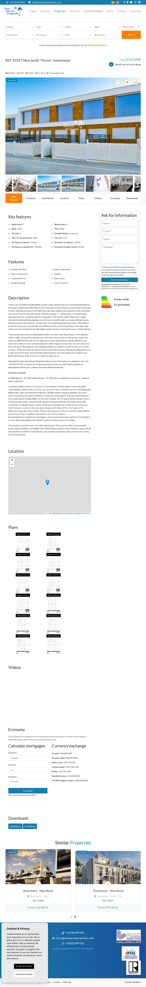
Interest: (12, 765)
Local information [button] (93, 11)
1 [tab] (71, 917)
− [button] (12, 465)
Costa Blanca (38, 386)
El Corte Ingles (71, 408)
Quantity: (12, 752)
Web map (67, 982)
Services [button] (75, 11)
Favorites (135, 11)
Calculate (28, 790)
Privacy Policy (130, 270)
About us (45, 11)
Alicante (65, 411)
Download (15, 826)
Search (131, 34)
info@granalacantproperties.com (47, 2)
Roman (22, 417)
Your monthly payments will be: (22, 795)
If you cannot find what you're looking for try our (73, 45)
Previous (9, 126)
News (110, 11)
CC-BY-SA (86, 513)
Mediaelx (136, 982)
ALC (11, 398)
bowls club (41, 389)
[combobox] (20, 27)
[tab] (13, 198)
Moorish (33, 417)
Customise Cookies (24, 974)
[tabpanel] (38, 880)
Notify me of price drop (125, 64)
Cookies (57, 982)
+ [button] (12, 460)
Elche (55, 414)
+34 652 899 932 (15, 7)
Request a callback (30, 367)
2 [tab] (75, 917)
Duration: (12, 777)
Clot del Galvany (79, 343)
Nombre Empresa (22, 11)
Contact (121, 11)
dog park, (50, 389)
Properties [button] (60, 11)
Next (137, 126)
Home (33, 11)
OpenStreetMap (67, 513)
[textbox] (20, 27)
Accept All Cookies (24, 966)
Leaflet (49, 513)
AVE (69, 401)
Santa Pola (20, 414)
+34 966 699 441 (15, 2)
